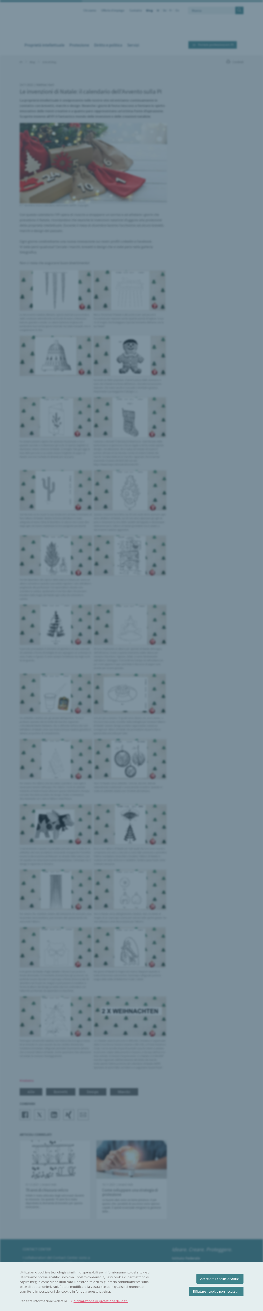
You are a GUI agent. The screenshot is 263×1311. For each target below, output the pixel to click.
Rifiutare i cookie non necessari (216, 1291)
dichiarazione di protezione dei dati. (101, 1301)
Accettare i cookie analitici (220, 1279)
